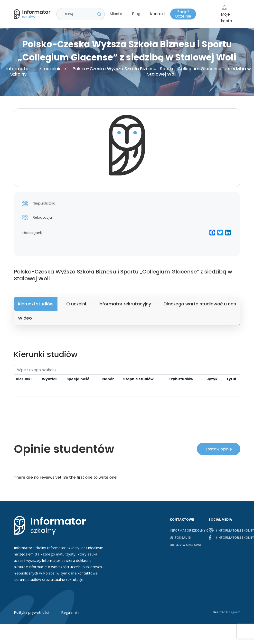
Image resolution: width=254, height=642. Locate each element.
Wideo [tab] (25, 318)
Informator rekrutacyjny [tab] (125, 304)
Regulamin (70, 612)
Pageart (234, 612)
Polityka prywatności (31, 612)
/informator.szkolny (228, 530)
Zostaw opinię (218, 449)
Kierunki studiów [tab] (36, 304)
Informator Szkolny (18, 71)
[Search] (127, 369)
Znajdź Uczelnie (183, 14)
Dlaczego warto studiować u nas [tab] (200, 304)
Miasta (116, 14)
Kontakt (157, 14)
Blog (136, 14)
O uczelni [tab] (76, 304)
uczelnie (53, 69)
